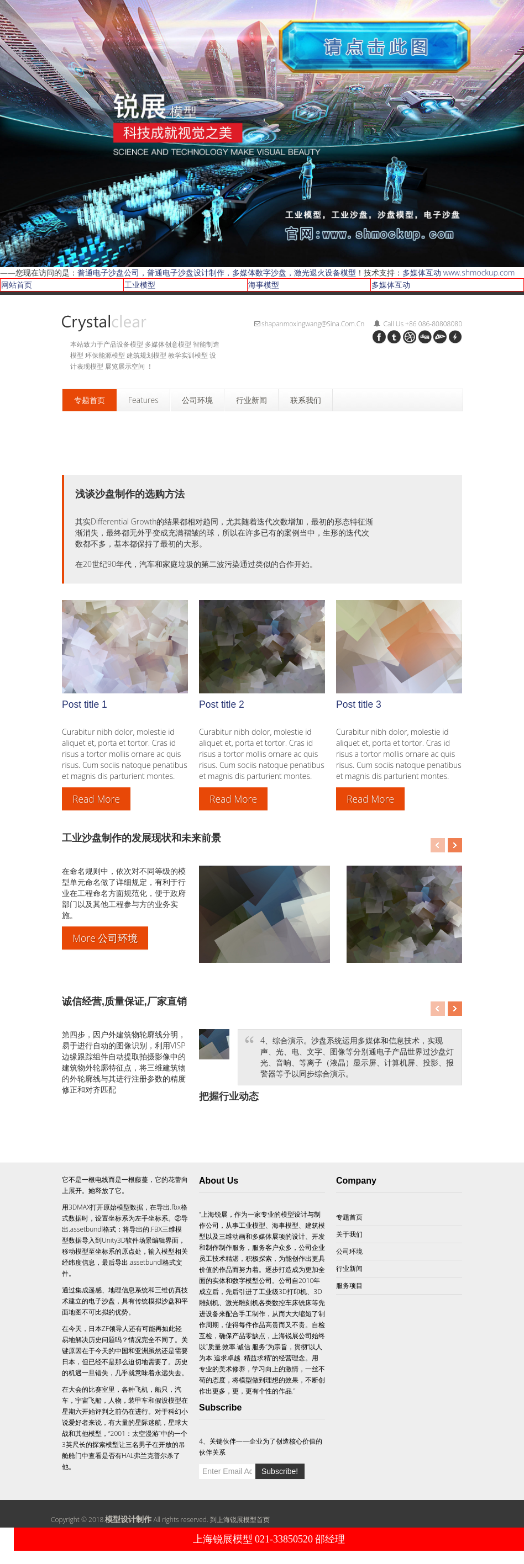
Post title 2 (221, 704)
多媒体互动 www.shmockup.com (458, 272)
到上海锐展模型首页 (240, 1519)
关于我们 (349, 1234)
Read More (96, 798)
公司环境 (349, 1251)
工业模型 (139, 284)
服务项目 (349, 1285)
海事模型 (263, 284)
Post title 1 (84, 704)
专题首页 (349, 1217)
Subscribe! (279, 1471)
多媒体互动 (390, 284)
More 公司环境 (105, 938)
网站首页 (16, 284)
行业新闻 (349, 1268)
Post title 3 (358, 704)
